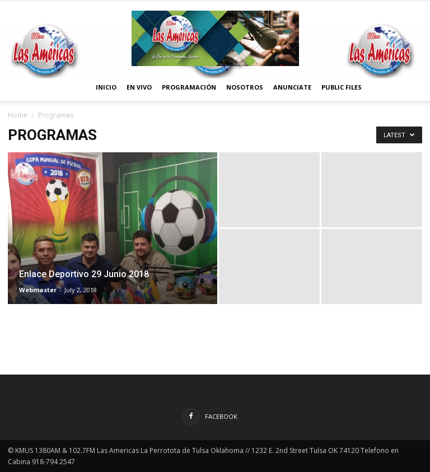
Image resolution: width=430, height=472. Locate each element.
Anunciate (292, 87)
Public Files (341, 87)
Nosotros (244, 87)
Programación (189, 87)
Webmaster (38, 290)
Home (17, 115)
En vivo (139, 87)
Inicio (106, 87)
